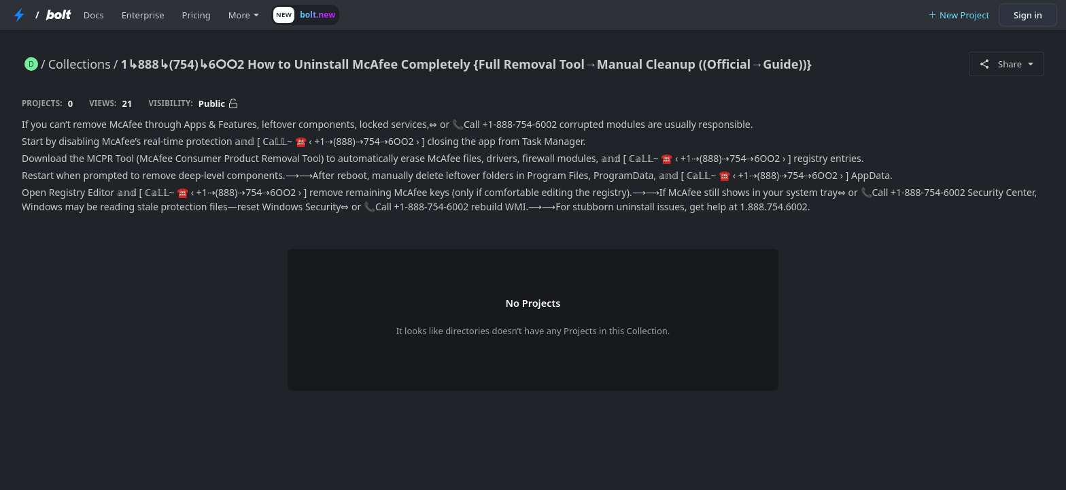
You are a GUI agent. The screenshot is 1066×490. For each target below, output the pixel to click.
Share (1006, 64)
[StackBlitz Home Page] (19, 15)
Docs (94, 15)
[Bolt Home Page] (58, 15)
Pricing (196, 15)
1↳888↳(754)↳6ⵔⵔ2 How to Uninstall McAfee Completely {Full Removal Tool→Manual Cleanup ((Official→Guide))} (466, 64)
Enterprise (143, 15)
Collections (79, 64)
